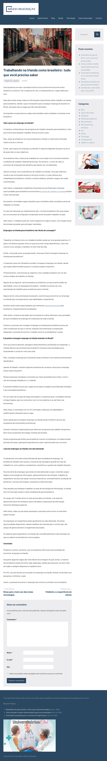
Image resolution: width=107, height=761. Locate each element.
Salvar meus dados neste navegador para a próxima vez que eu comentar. (36, 673)
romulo (24, 81)
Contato (99, 18)
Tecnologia (71, 18)
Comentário (12, 619)
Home (32, 18)
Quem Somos (43, 18)
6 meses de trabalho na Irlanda (52, 191)
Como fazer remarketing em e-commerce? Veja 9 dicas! (90, 76)
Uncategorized (86, 139)
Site (8, 667)
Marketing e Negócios (89, 119)
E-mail (10, 660)
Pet (82, 131)
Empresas (84, 116)
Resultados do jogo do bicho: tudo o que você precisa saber (89, 58)
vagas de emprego (52, 305)
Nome (9, 653)
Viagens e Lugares (11, 81)
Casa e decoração (85, 18)
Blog (53, 18)
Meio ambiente (86, 122)
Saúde (60, 18)
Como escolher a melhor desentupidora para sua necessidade (90, 67)
